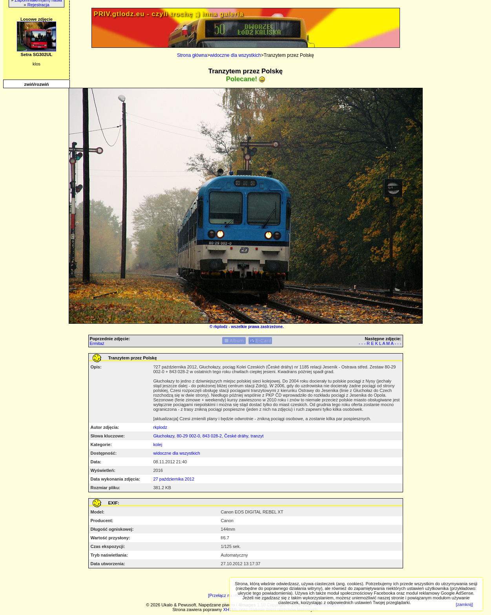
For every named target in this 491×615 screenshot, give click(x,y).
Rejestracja (38, 4)
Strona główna (192, 55)
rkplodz (221, 327)
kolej (157, 444)
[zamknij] (464, 604)
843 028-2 (212, 436)
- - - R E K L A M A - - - (380, 343)
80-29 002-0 (188, 436)
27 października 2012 (174, 479)
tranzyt (256, 436)
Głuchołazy (164, 436)
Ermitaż (97, 343)
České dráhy (236, 436)
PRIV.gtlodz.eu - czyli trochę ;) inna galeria (169, 14)
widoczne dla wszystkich (235, 55)
